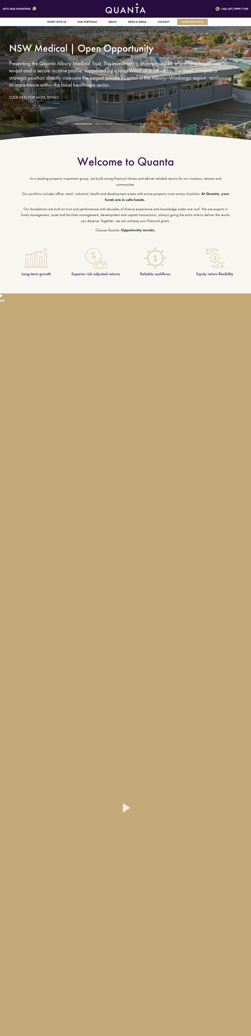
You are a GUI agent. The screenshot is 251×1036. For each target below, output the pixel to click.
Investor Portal (192, 22)
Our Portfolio (89, 22)
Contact (164, 22)
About (114, 22)
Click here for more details (40, 97)
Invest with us (58, 22)
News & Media (139, 22)
